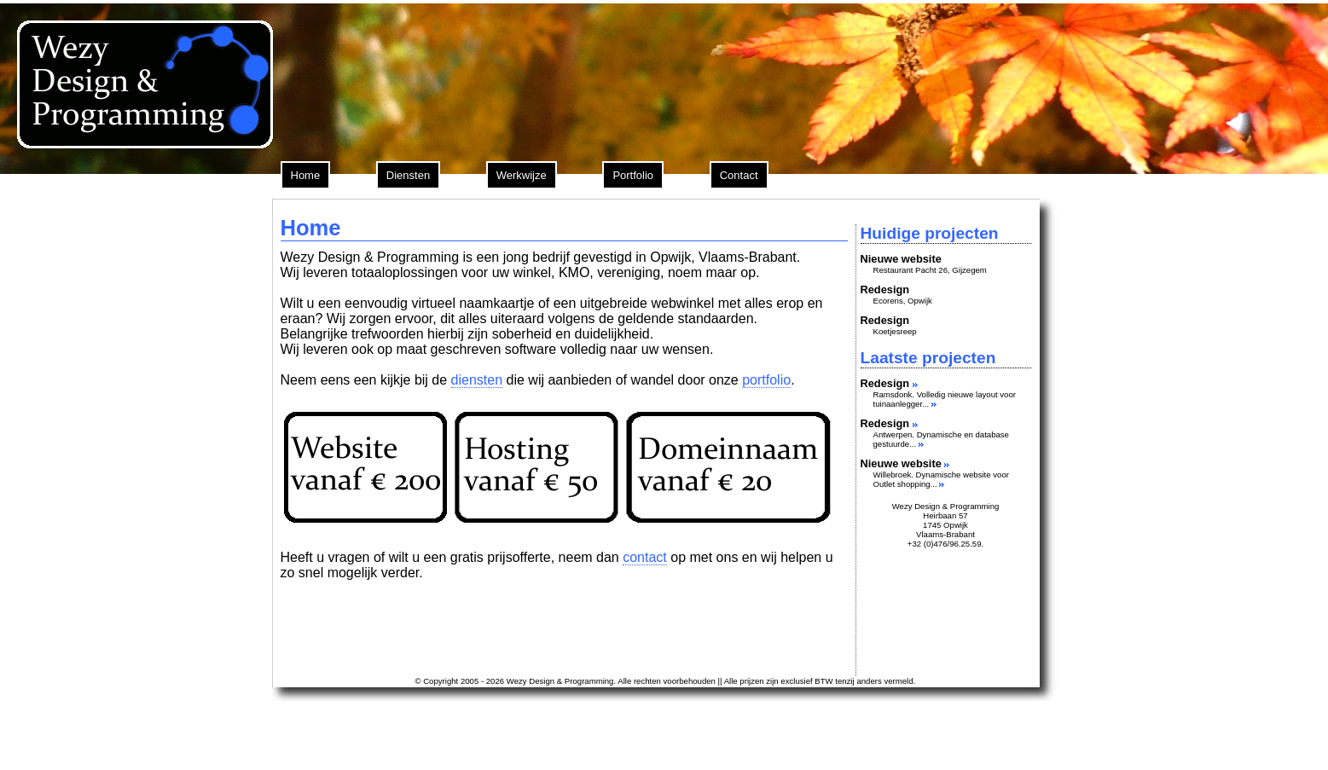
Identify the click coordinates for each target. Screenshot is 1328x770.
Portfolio (632, 175)
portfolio (766, 380)
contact (645, 557)
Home (306, 175)
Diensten (408, 175)
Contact (739, 175)
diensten (477, 380)
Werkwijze (521, 175)
